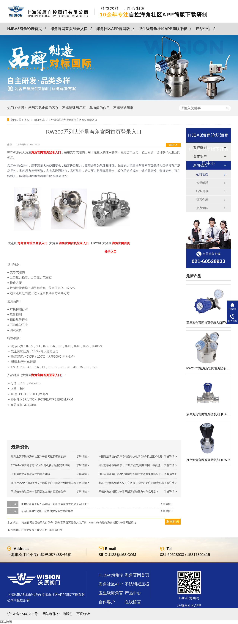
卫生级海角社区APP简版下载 (162, 29)
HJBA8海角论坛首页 (24, 29)
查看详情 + (166, 504)
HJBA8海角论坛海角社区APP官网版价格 (112, 522)
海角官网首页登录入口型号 (37, 522)
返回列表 (173, 145)
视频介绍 (202, 199)
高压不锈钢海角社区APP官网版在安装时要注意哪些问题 (131, 482)
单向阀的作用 (99, 108)
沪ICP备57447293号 (22, 614)
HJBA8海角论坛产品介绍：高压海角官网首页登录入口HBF (55, 504)
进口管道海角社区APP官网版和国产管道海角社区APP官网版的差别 (138, 474)
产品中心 (203, 29)
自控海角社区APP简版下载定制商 (27, 529)
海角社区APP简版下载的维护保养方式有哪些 (47, 511)
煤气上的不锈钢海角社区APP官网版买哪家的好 (38, 456)
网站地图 (6, 621)
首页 (27, 119)
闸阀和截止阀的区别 (43, 108)
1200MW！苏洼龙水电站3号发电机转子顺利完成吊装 (40, 465)
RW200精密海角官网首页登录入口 (209, 368)
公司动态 (202, 174)
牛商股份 (66, 614)
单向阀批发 (55, 529)
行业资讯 (202, 191)
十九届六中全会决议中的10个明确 (31, 474)
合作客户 (107, 602)
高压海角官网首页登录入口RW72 (208, 322)
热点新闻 (202, 207)
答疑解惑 (202, 182)
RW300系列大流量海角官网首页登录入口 (73, 119)
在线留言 (133, 602)
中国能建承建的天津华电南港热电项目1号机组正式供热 (131, 456)
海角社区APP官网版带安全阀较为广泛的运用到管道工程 (43, 482)
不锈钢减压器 (123, 108)
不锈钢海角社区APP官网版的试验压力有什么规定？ (129, 491)
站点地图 (107, 611)
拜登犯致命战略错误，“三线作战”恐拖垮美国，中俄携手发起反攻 (136, 465)
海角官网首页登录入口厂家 (70, 522)
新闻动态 (39, 119)
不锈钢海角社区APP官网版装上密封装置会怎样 (38, 491)
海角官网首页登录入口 (69, 29)
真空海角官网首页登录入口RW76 (208, 460)
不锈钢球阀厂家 (74, 108)
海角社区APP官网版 (113, 29)
